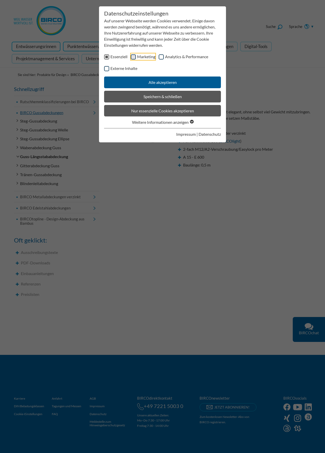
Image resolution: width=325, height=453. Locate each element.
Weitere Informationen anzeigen (162, 122)
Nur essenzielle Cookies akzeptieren (162, 110)
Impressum (186, 134)
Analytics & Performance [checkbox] (186, 56)
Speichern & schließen (162, 96)
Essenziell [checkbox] (118, 56)
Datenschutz (210, 134)
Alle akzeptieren (163, 82)
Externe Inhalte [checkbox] (123, 68)
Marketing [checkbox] (146, 56)
